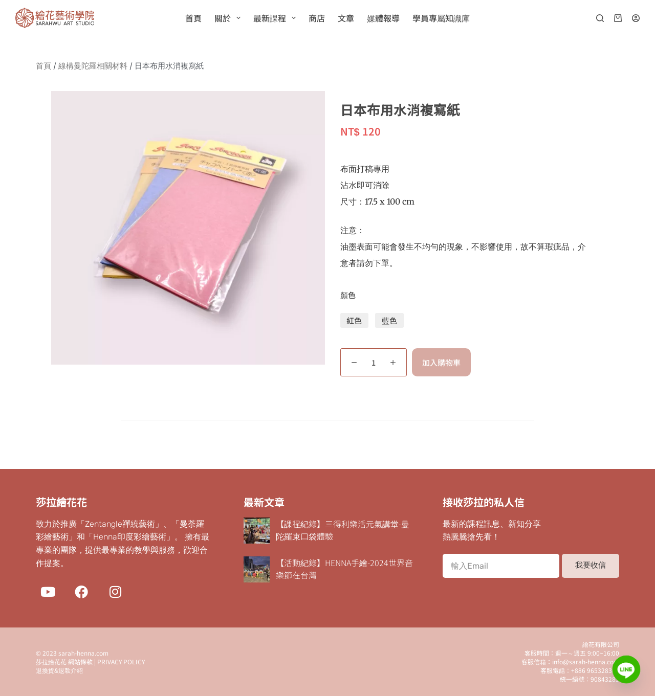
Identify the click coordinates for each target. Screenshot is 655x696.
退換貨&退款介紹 (59, 670)
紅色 (354, 320)
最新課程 (276, 18)
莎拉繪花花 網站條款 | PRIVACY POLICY (90, 661)
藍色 (389, 320)
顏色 (348, 294)
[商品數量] (373, 362)
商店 (317, 18)
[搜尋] (600, 18)
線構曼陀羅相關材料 (92, 66)
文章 (346, 18)
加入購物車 (441, 362)
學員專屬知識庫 (441, 18)
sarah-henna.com (83, 652)
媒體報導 (383, 18)
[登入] (636, 18)
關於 (229, 18)
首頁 (193, 18)
